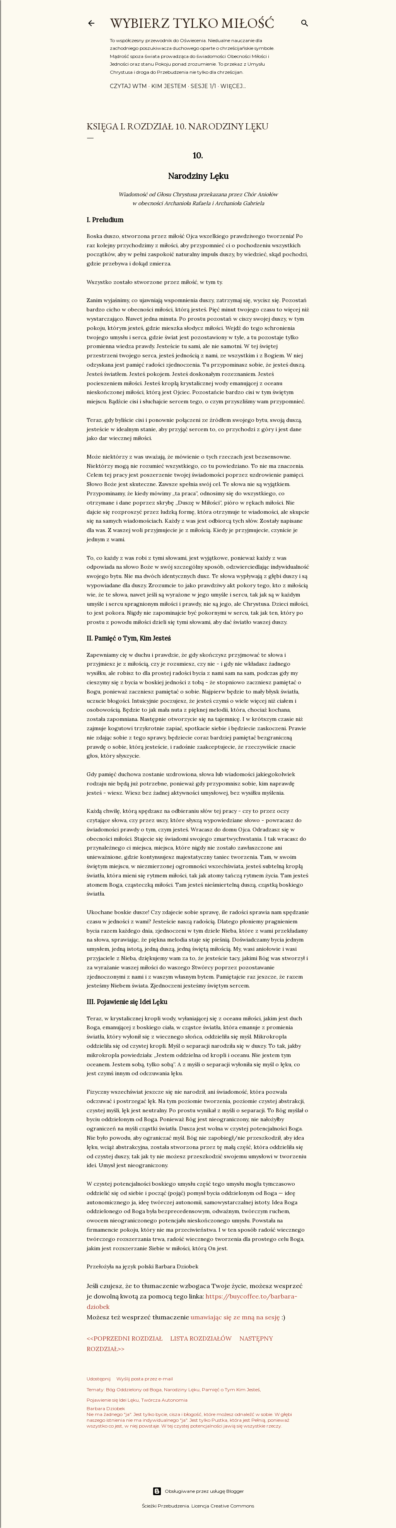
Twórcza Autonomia (164, 1400)
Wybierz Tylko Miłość (192, 23)
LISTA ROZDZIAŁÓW (201, 1338)
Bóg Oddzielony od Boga (134, 1389)
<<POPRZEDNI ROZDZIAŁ (124, 1338)
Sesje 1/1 (203, 86)
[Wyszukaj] (304, 21)
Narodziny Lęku (182, 1389)
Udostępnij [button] (99, 1379)
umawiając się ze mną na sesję (235, 1317)
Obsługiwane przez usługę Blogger (198, 1491)
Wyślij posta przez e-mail (144, 1379)
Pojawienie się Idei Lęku (113, 1400)
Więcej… (233, 86)
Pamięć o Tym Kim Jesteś (231, 1389)
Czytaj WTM (128, 86)
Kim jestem (168, 86)
